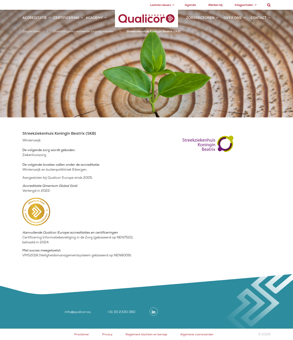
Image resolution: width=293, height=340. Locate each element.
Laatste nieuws (160, 5)
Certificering (66, 18)
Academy (94, 18)
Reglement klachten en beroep (146, 334)
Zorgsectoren (200, 18)
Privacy (107, 334)
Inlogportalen (244, 5)
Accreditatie (34, 18)
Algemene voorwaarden (196, 334)
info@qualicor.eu (78, 312)
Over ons (233, 18)
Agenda (190, 5)
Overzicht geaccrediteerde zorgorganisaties (83, 31)
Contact (259, 18)
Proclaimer (81, 334)
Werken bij (215, 5)
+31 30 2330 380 (121, 312)
